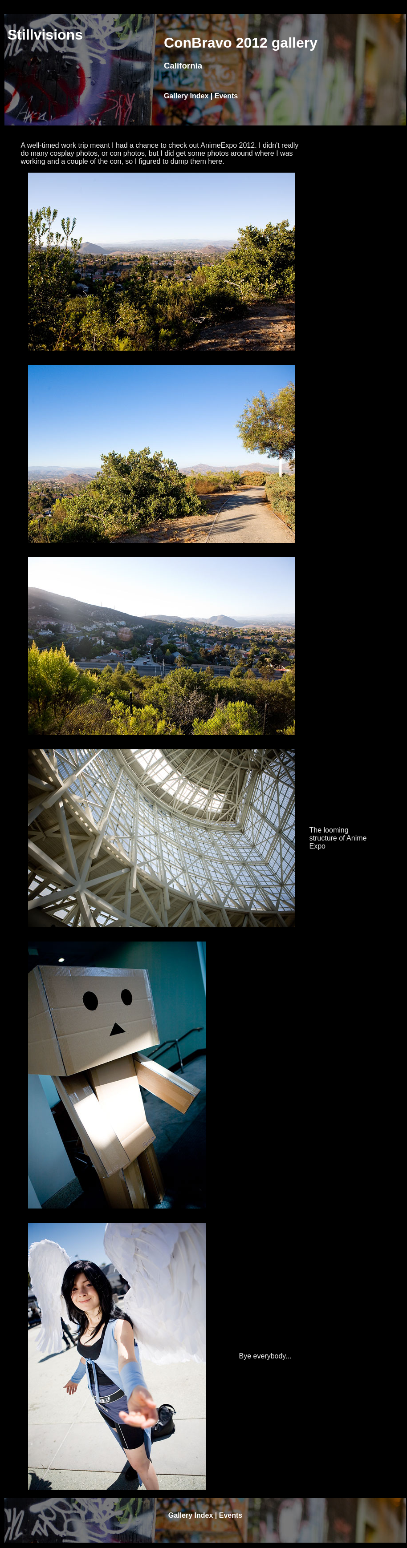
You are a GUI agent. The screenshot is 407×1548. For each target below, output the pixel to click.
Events (226, 96)
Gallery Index (186, 96)
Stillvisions (45, 35)
